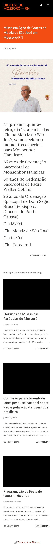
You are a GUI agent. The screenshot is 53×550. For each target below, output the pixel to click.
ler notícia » (43, 348)
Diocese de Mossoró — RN (16, 6)
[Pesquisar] (41, 5)
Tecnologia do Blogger (26, 542)
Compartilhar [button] (38, 255)
